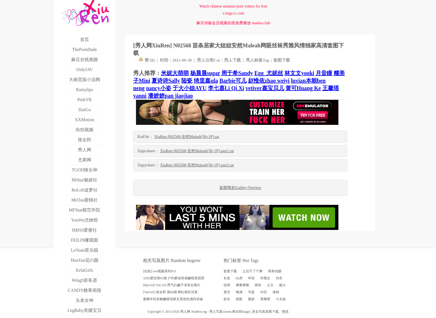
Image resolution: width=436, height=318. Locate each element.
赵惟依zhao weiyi (268, 80)
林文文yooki (299, 73)
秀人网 (185, 312)
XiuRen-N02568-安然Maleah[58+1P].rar (186, 137)
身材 (275, 292)
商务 (258, 285)
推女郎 (237, 312)
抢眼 (239, 299)
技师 (227, 285)
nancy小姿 (158, 88)
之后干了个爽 (252, 271)
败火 (282, 285)
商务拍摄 (274, 271)
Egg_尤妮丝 (268, 73)
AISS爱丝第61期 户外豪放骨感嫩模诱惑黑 (173, 278)
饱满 (239, 292)
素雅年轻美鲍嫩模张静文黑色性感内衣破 (173, 299)
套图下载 (281, 60)
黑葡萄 (265, 299)
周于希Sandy (237, 73)
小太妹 (281, 299)
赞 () (147, 60)
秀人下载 (232, 60)
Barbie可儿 (233, 80)
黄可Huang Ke (303, 88)
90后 (263, 292)
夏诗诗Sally (166, 80)
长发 (227, 278)
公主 (270, 285)
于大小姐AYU (190, 88)
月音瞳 (324, 73)
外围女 (265, 278)
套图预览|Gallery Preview (240, 188)
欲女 (227, 299)
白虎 (239, 278)
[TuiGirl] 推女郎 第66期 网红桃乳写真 (170, 292)
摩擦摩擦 (242, 285)
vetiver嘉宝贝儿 (265, 88)
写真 (251, 292)
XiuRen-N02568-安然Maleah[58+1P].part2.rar (197, 165)
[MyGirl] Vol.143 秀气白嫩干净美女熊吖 (171, 285)
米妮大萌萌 (175, 73)
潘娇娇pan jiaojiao (170, 96)
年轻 (251, 278)
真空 (227, 292)
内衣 (279, 278)
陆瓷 (186, 80)
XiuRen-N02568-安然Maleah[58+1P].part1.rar (197, 151)
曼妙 (251, 299)
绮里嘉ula (206, 80)
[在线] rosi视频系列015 (159, 271)
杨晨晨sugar (205, 73)
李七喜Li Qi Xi (226, 88)
